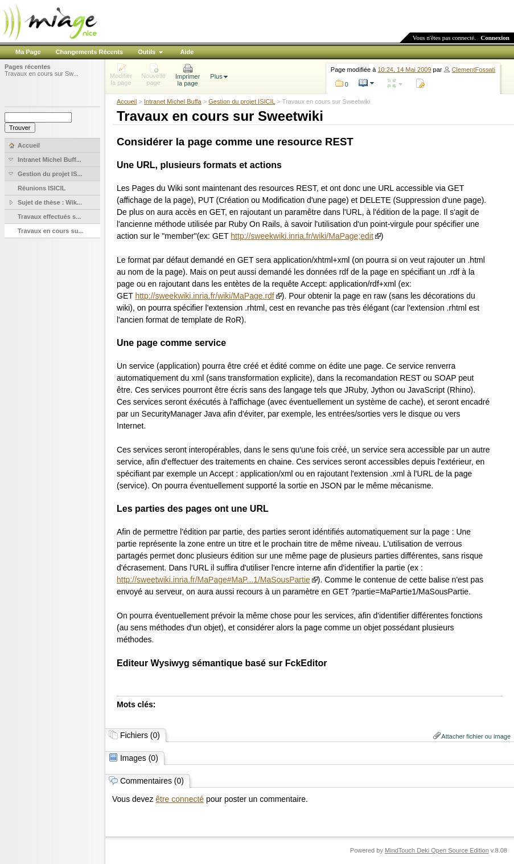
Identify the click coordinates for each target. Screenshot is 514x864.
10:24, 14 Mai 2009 (404, 69)
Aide (187, 51)
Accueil (127, 101)
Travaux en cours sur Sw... (42, 73)
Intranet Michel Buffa (173, 101)
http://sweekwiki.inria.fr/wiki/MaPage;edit (302, 236)
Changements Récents (90, 51)
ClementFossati (473, 69)
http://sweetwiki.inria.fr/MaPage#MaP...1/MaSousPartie (213, 579)
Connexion (494, 37)
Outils (146, 51)
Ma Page (28, 51)
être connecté (179, 799)
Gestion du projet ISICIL (241, 101)
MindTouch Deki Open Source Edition (437, 850)
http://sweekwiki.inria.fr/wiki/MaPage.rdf (204, 295)
